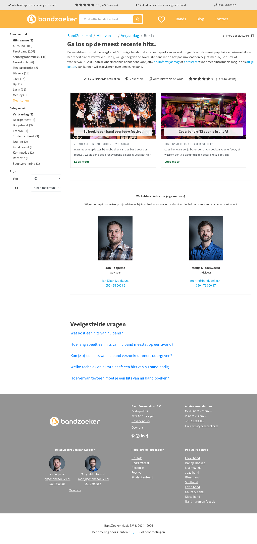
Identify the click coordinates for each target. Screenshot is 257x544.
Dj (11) (17, 84)
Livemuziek (193, 468)
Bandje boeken (195, 463)
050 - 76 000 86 (115, 285)
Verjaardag (23, 114)
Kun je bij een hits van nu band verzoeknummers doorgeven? (121, 355)
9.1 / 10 (133, 532)
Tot (15, 188)
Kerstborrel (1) (23, 147)
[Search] (111, 19)
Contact (221, 18)
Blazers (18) (21, 73)
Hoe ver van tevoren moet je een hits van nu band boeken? (119, 377)
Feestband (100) (24, 51)
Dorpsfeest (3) (23, 125)
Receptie (138, 468)
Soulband (191, 482)
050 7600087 (93, 484)
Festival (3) (20, 131)
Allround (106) (22, 46)
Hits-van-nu (106, 35)
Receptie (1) (21, 158)
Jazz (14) (19, 79)
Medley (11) (21, 95)
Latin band (192, 487)
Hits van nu (23, 40)
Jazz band (192, 472)
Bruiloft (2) (20, 142)
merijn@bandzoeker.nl (205, 281)
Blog (200, 18)
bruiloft (159, 62)
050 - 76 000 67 (227, 5)
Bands (181, 18)
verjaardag (172, 62)
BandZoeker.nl (79, 35)
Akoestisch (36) (23, 62)
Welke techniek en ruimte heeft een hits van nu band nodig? (120, 366)
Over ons (138, 427)
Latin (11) (19, 89)
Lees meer (81, 161)
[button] (21, 100)
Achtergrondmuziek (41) (29, 57)
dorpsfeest (191, 62)
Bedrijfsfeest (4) (24, 120)
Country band (194, 492)
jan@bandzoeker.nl (115, 281)
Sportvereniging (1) (26, 163)
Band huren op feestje (200, 501)
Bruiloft (137, 458)
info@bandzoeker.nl (205, 426)
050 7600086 (57, 484)
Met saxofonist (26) (26, 68)
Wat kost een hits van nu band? (96, 332)
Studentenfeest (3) (26, 136)
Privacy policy (141, 421)
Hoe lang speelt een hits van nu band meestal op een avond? (121, 344)
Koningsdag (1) (23, 152)
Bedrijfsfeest (140, 463)
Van (15, 178)
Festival (137, 472)
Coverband (192, 458)
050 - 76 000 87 (206, 285)
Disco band (192, 497)
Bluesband (192, 477)
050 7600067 (197, 421)
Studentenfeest (142, 477)
